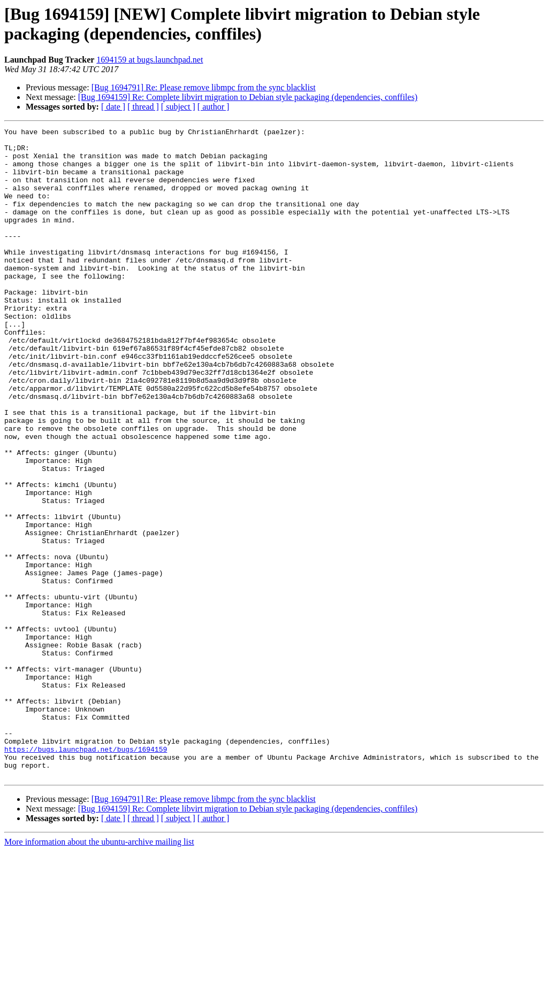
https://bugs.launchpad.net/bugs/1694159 (85, 874)
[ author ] (213, 106)
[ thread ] (143, 106)
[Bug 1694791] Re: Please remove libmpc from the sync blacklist (204, 87)
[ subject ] (178, 106)
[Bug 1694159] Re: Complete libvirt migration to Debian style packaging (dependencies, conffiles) (247, 97)
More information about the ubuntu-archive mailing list (99, 971)
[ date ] (113, 106)
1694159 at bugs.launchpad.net (149, 59)
